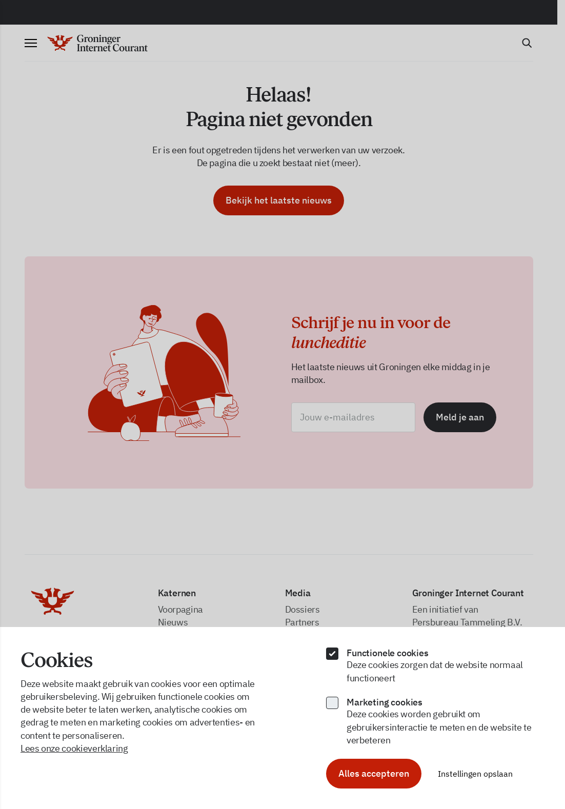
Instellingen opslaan (475, 773)
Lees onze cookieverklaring (74, 748)
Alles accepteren (373, 773)
